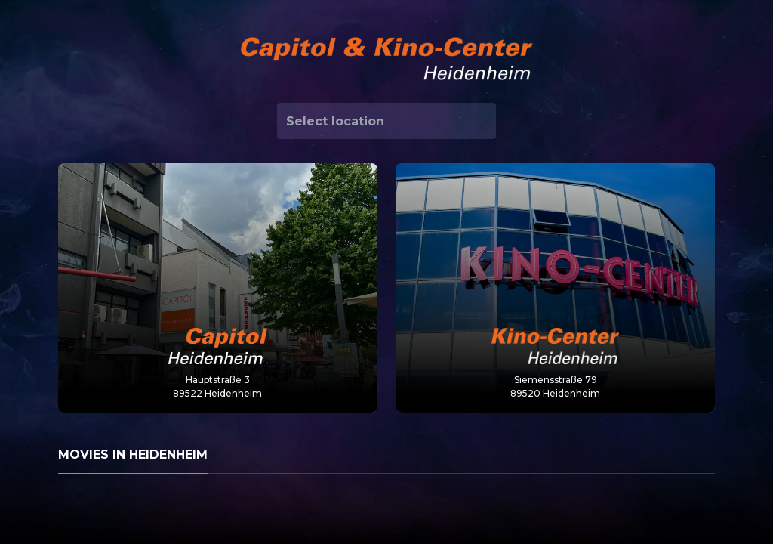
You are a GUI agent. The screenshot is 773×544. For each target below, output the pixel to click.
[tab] (386, 455)
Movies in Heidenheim (133, 454)
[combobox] (386, 121)
